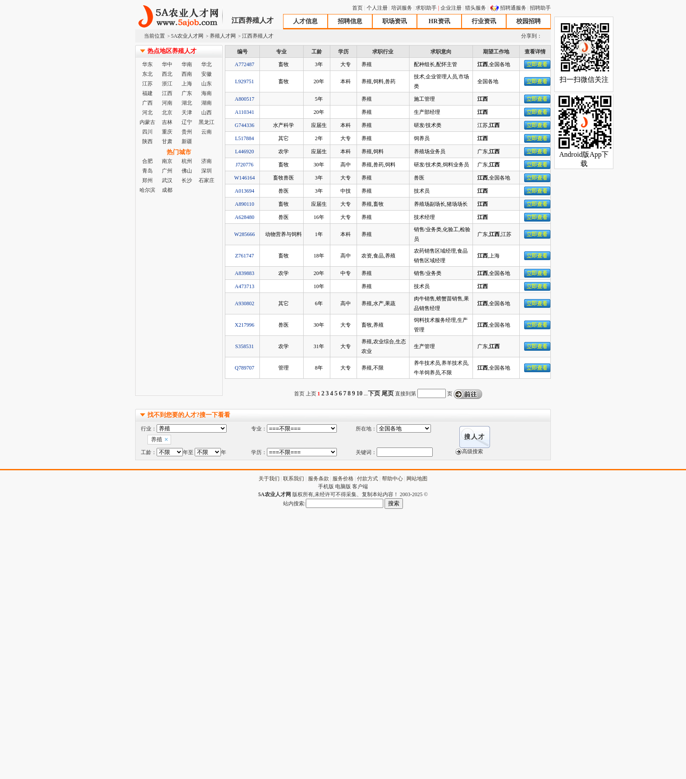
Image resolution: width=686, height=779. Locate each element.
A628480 (245, 217)
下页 (374, 393)
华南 (187, 64)
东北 (147, 74)
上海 (187, 84)
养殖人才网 (223, 36)
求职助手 (426, 8)
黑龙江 (206, 122)
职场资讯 (394, 21)
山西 (206, 112)
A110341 (244, 112)
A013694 (245, 191)
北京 (167, 112)
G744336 (245, 125)
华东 (147, 64)
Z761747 (244, 256)
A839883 (245, 273)
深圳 (206, 171)
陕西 (147, 141)
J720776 (245, 165)
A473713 (245, 286)
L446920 (244, 151)
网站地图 (416, 479)
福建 (147, 93)
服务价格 (343, 479)
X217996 (245, 325)
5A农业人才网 (179, 16)
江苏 (147, 84)
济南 (206, 161)
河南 (167, 103)
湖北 (187, 103)
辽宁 (187, 122)
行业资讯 (484, 21)
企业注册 (451, 8)
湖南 (206, 103)
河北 (147, 112)
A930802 (245, 303)
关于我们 (269, 479)
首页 (357, 8)
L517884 (244, 138)
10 (360, 393)
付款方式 (367, 479)
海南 (206, 93)
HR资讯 (439, 21)
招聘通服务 (513, 8)
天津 (187, 112)
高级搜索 (472, 451)
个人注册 (377, 8)
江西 (167, 93)
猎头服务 (475, 8)
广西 (147, 103)
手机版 (326, 486)
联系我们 (293, 479)
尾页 (388, 393)
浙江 (167, 84)
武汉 (167, 180)
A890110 (244, 204)
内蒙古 (147, 122)
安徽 (206, 74)
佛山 (187, 171)
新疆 (187, 141)
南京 (167, 161)
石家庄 (206, 180)
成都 (167, 190)
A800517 (245, 99)
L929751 (244, 81)
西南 (187, 74)
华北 (206, 64)
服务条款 (318, 479)
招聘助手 (540, 8)
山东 (206, 84)
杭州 (187, 161)
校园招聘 (528, 21)
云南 (206, 132)
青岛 (147, 171)
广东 (187, 93)
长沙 (187, 180)
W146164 (244, 178)
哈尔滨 (147, 190)
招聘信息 (350, 21)
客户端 (360, 486)
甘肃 (167, 141)
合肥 (147, 161)
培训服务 (401, 8)
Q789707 (245, 368)
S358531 (244, 346)
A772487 (245, 64)
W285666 (244, 234)
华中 (167, 64)
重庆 (167, 132)
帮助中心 (392, 479)
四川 (147, 132)
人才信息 (305, 21)
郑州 (147, 180)
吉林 (167, 122)
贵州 (187, 132)
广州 (167, 171)
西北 (167, 74)
